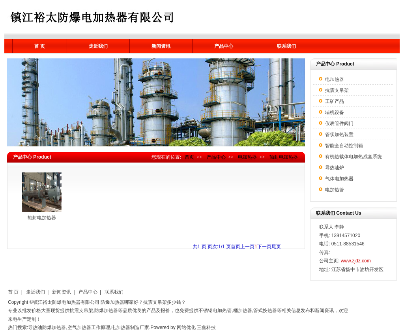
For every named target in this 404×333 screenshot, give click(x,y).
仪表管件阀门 (339, 123)
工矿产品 (334, 101)
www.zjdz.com (356, 261)
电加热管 (334, 190)
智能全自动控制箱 (344, 145)
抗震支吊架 (337, 90)
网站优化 (186, 327)
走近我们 (98, 46)
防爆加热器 (112, 302)
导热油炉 (334, 167)
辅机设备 (334, 112)
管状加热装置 (339, 134)
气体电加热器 (339, 178)
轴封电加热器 (283, 157)
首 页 (39, 46)
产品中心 (223, 46)
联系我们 (286, 46)
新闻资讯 (161, 46)
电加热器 (247, 157)
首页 (189, 157)
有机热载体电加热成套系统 (353, 156)
